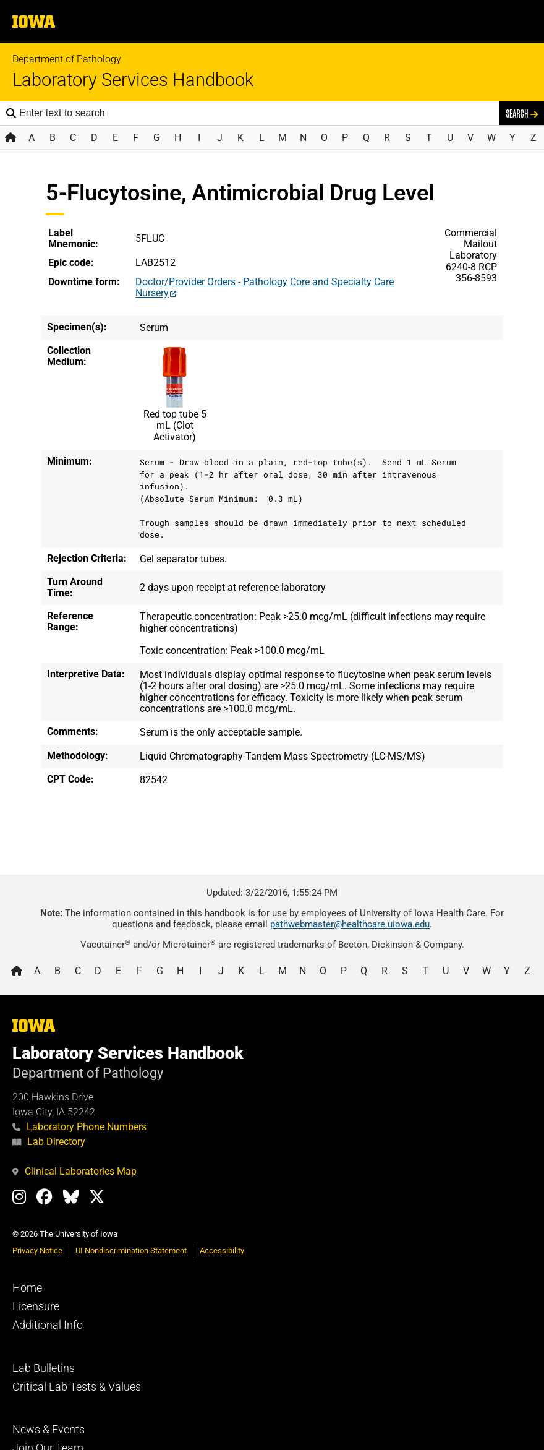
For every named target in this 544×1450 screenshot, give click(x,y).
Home (27, 1288)
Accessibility (222, 1250)
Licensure (35, 1306)
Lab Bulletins (43, 1368)
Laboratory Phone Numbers (79, 1127)
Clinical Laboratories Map (74, 1171)
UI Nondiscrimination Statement (131, 1250)
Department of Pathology (66, 59)
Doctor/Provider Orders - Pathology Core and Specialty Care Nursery (264, 287)
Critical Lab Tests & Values (76, 1387)
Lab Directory (48, 1142)
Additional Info (47, 1325)
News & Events (48, 1429)
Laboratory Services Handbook (132, 80)
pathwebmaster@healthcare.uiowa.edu (350, 924)
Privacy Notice (37, 1250)
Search (522, 113)
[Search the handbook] (256, 113)
